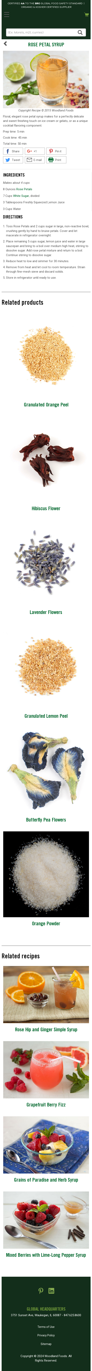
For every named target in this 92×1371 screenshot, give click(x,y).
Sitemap (46, 1344)
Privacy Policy (46, 1335)
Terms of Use (46, 1326)
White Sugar (21, 196)
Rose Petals (24, 189)
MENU (6, 14)
